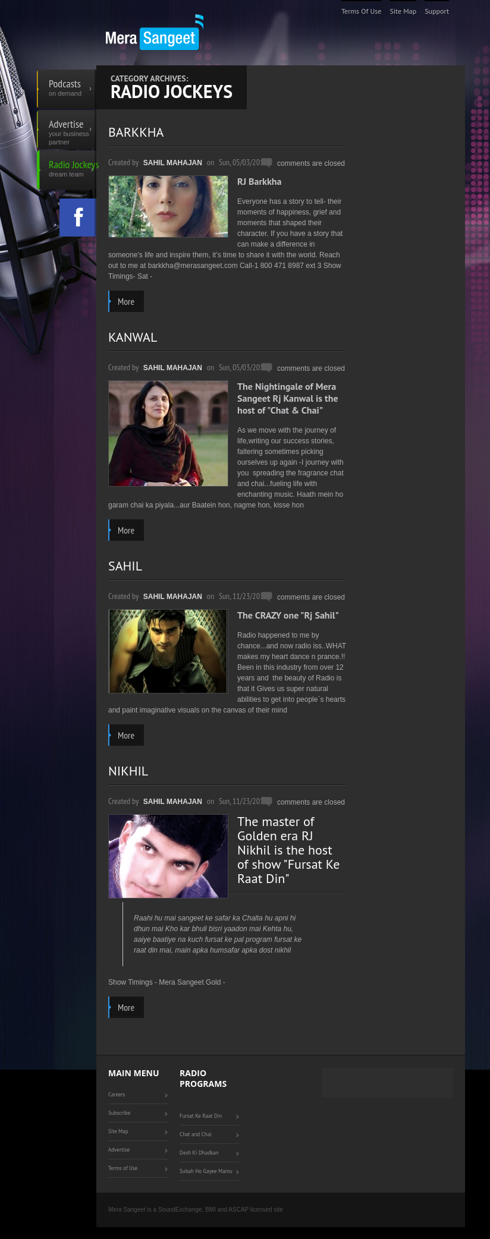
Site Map (403, 11)
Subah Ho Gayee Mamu (206, 1171)
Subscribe (119, 1112)
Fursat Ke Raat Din (201, 1115)
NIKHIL (128, 771)
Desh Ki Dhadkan (199, 1152)
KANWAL (132, 337)
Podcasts (72, 89)
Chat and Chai (196, 1134)
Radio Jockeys (72, 170)
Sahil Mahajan (172, 163)
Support (437, 11)
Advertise (72, 129)
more (126, 301)
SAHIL (125, 566)
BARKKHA (136, 132)
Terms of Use (361, 11)
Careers (116, 1094)
